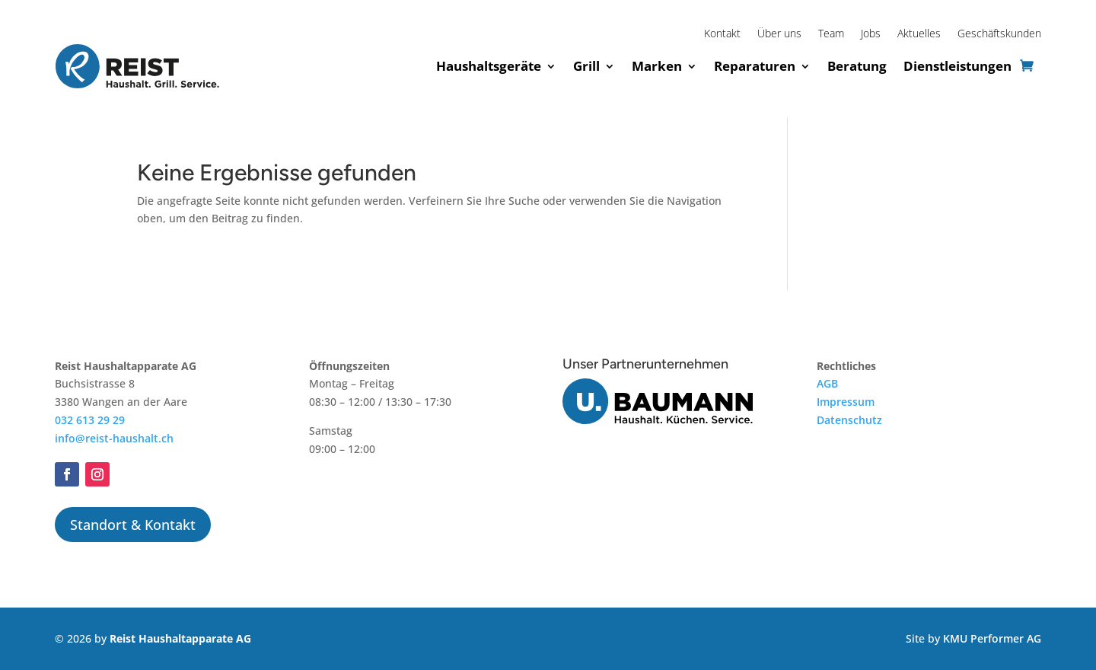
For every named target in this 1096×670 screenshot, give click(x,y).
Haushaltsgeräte (488, 66)
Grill (586, 66)
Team (831, 34)
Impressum (846, 401)
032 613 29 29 (90, 420)
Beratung (857, 66)
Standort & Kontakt (133, 524)
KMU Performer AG (992, 638)
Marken (657, 66)
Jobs (871, 34)
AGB (827, 383)
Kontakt (722, 34)
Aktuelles (919, 34)
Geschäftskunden (999, 34)
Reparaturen (754, 66)
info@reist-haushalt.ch (114, 438)
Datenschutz (849, 420)
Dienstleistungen (957, 66)
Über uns (779, 34)
